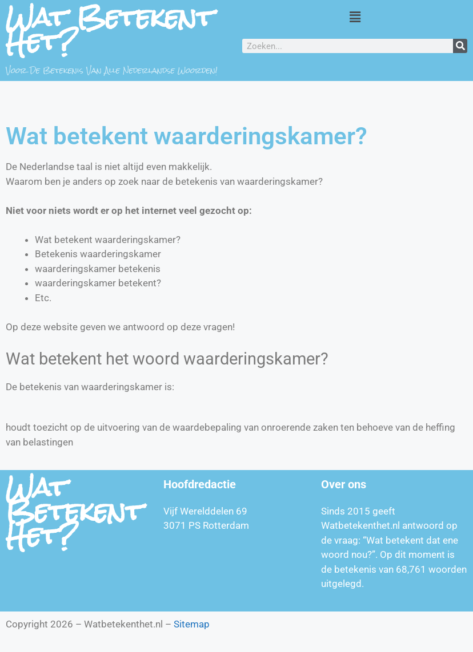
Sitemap (192, 624)
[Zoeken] (460, 46)
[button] (354, 16)
